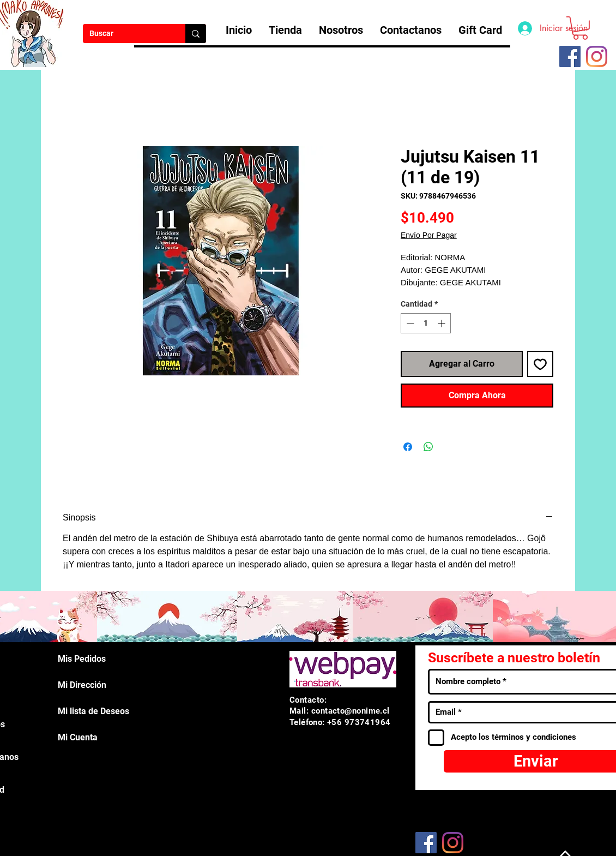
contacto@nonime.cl (350, 711)
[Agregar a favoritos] (540, 364)
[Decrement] (409, 323)
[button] (580, 28)
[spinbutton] (426, 323)
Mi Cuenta (78, 737)
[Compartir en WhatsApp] (428, 446)
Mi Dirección (82, 685)
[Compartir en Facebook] (407, 446)
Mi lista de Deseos (93, 711)
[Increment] (442, 323)
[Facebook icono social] (570, 56)
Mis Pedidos (82, 659)
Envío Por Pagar (429, 235)
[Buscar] (125, 34)
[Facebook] (426, 842)
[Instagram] (596, 56)
